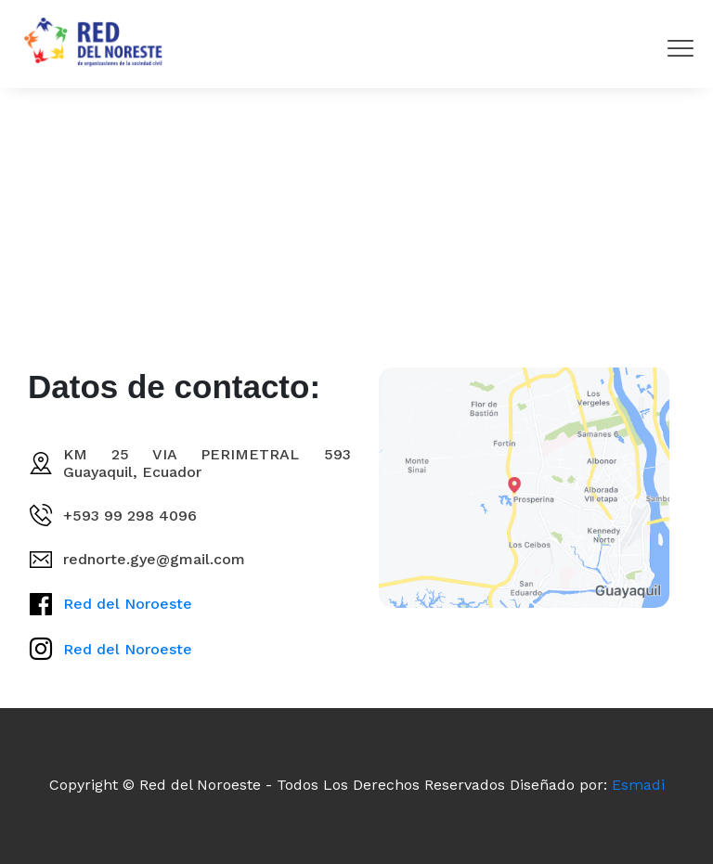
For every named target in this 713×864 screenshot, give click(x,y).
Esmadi (638, 784)
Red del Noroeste (127, 604)
